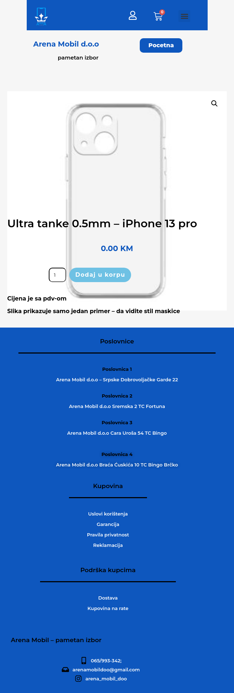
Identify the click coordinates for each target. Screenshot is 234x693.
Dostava (108, 598)
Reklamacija (108, 545)
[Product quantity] (57, 275)
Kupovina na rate (107, 608)
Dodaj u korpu (100, 274)
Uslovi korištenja (108, 514)
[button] (184, 16)
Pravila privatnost (108, 535)
